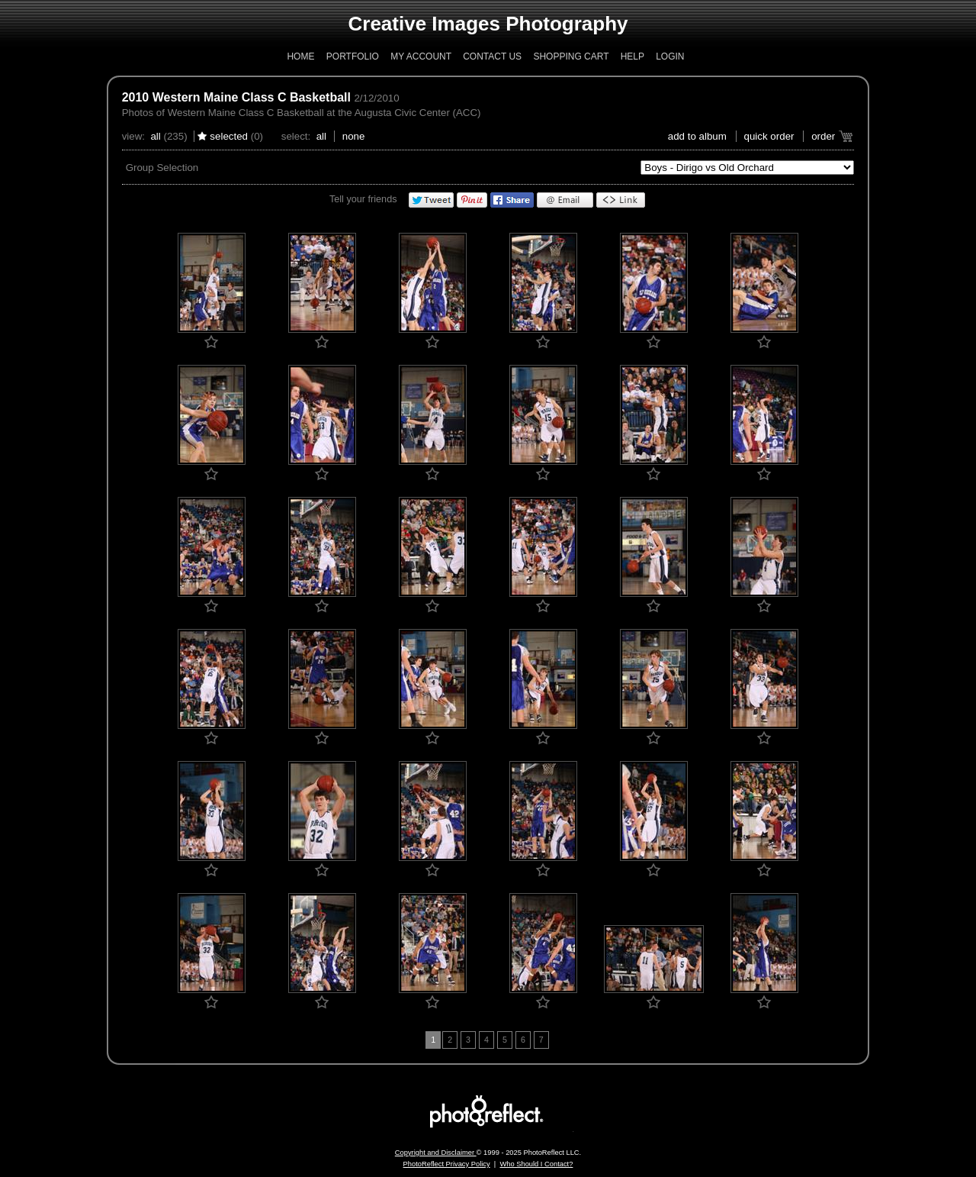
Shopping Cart (570, 56)
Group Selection (162, 167)
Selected (229, 136)
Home (300, 56)
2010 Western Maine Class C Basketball (236, 97)
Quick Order (769, 136)
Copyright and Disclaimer (436, 1152)
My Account (420, 56)
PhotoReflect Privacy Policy (446, 1164)
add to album (697, 136)
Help (632, 56)
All (155, 136)
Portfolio (352, 56)
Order (823, 136)
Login (670, 56)
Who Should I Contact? (536, 1164)
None (353, 136)
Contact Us (492, 56)
